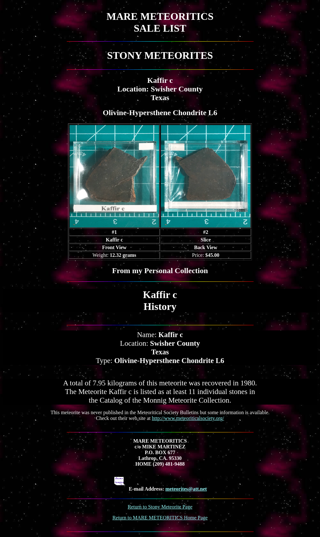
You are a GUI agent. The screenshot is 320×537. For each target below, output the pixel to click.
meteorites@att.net (186, 489)
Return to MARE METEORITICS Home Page (160, 517)
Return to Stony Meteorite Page (160, 506)
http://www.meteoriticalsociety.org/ (188, 418)
